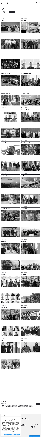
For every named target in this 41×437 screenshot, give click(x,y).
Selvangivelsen (12, 18)
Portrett (6, 18)
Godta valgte (12, 434)
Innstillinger (6, 434)
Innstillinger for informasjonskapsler (34, 436)
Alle (2, 18)
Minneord (18, 18)
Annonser (24, 418)
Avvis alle (17, 434)
